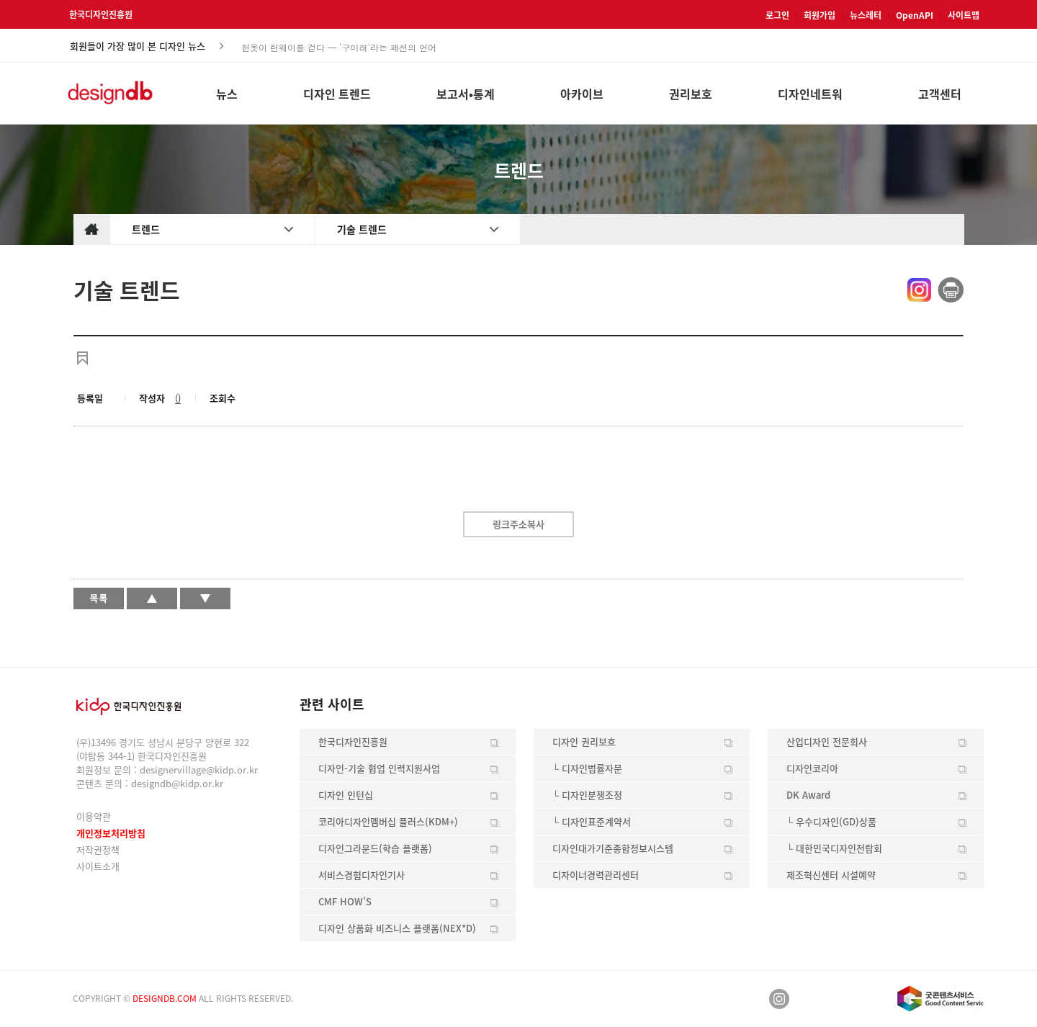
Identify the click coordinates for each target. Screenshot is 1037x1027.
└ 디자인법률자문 (587, 768)
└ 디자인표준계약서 (591, 821)
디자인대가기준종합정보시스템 (612, 848)
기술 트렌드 (362, 229)
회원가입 (819, 15)
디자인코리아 (812, 768)
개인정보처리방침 (110, 833)
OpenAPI (914, 15)
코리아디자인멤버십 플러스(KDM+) (388, 821)
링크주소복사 (518, 524)
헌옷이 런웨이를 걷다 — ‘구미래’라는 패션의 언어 (338, 46)
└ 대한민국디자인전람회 (834, 848)
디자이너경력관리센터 (595, 875)
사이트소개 (98, 866)
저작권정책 (98, 849)
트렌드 (146, 229)
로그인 (777, 15)
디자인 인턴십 (345, 795)
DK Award (808, 795)
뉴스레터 (865, 15)
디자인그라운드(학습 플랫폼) (375, 848)
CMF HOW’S (345, 901)
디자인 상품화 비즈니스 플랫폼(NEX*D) (397, 928)
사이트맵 (963, 15)
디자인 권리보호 (584, 741)
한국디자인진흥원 (101, 14)
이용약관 (93, 816)
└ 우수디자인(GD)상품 (831, 821)
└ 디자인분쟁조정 (587, 795)
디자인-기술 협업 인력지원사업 (379, 768)
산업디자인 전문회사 (826, 741)
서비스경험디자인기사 (361, 875)
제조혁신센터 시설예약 (831, 875)
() (178, 398)
